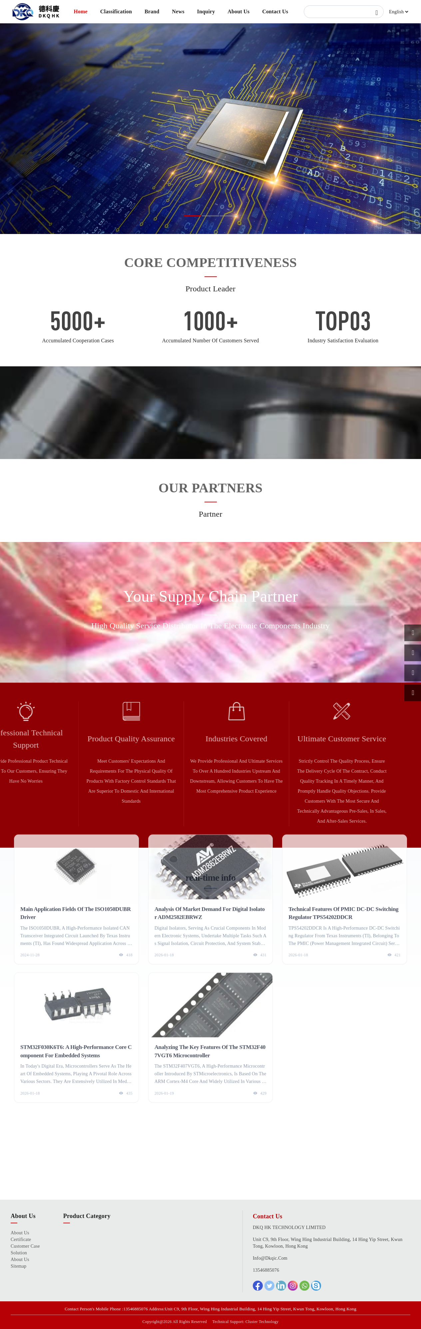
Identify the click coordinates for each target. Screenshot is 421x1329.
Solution (19, 1252)
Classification (116, 11)
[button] (192, 215)
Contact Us (275, 11)
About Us (238, 11)
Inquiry (206, 11)
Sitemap (18, 1266)
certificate (21, 1239)
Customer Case (25, 1246)
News (178, 11)
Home (81, 11)
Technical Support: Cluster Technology (245, 1321)
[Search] (344, 11)
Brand (152, 11)
